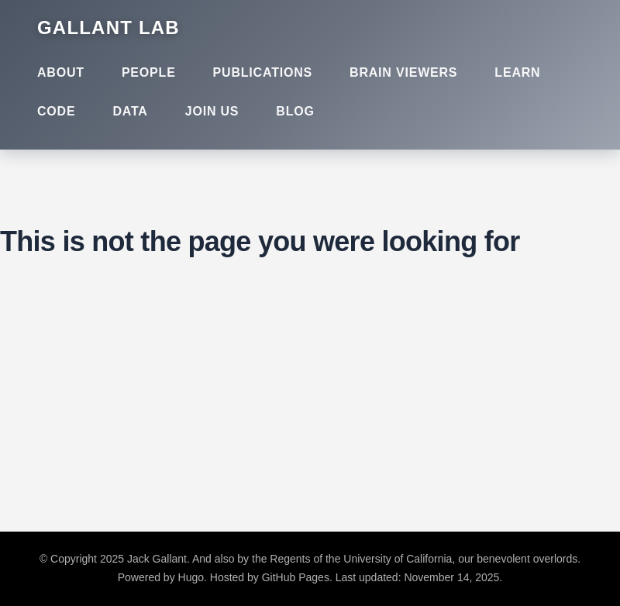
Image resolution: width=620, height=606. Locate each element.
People (149, 72)
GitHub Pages (295, 577)
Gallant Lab (108, 27)
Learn (517, 72)
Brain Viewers (403, 72)
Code (56, 111)
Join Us (212, 111)
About (60, 72)
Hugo (191, 577)
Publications (262, 72)
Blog (295, 111)
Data (129, 111)
